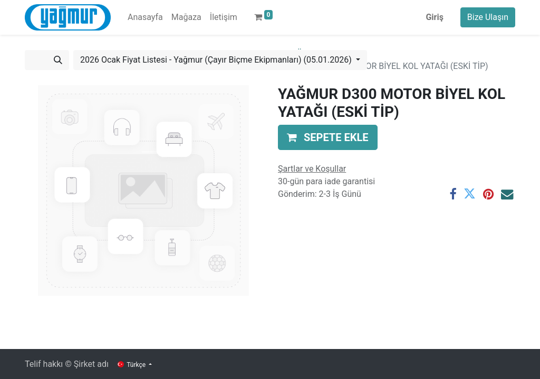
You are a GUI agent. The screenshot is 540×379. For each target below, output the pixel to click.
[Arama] (58, 60)
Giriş (434, 17)
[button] (328, 137)
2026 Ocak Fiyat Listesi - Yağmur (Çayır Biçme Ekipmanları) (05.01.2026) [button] (217, 60)
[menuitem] (145, 17)
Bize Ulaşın (487, 17)
